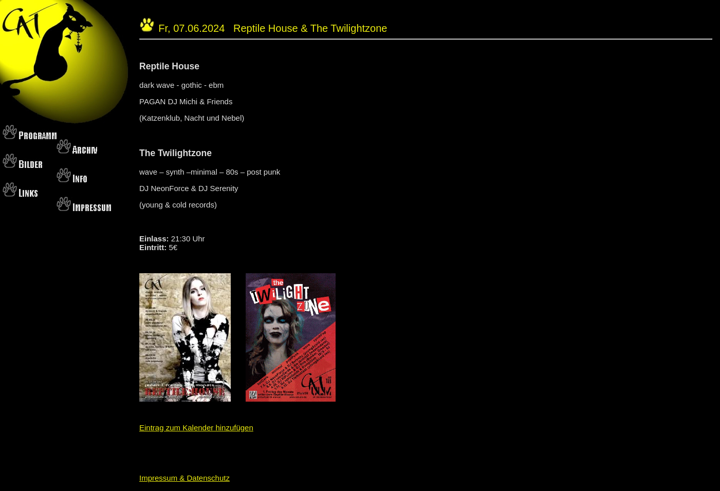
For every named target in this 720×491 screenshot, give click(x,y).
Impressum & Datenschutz (184, 478)
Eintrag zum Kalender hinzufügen (196, 427)
